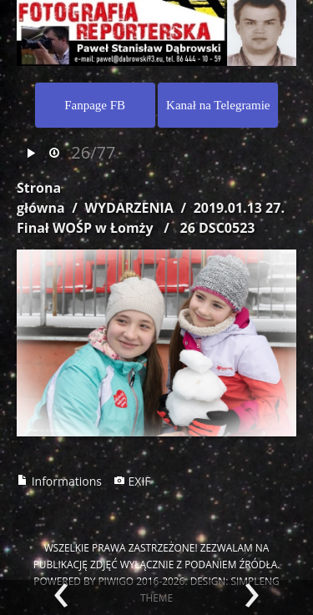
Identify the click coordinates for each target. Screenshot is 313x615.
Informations (59, 481)
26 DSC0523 (217, 228)
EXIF (132, 481)
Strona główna (41, 198)
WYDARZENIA (128, 208)
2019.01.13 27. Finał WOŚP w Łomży (151, 218)
